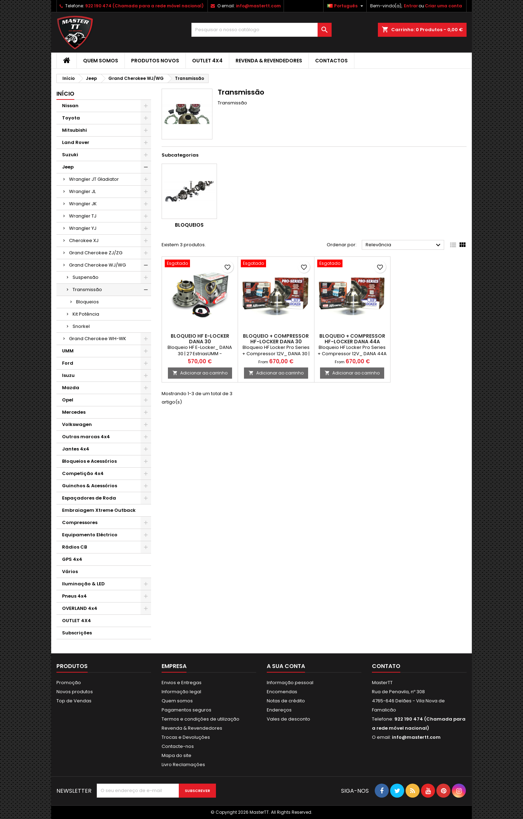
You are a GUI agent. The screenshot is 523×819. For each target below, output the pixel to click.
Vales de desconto (288, 719)
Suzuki (70, 154)
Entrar (411, 6)
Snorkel (81, 326)
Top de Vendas (73, 700)
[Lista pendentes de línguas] (346, 6)
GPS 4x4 (72, 559)
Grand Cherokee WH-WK (97, 338)
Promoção (68, 682)
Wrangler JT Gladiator (94, 179)
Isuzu (68, 375)
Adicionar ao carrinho (199, 373)
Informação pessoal (290, 682)
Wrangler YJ (82, 228)
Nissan (70, 105)
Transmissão (87, 289)
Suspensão (86, 277)
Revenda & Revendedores (269, 60)
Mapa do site (176, 755)
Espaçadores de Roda (89, 498)
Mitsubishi (74, 130)
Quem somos (100, 60)
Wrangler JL (82, 191)
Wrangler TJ (82, 216)
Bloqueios (87, 301)
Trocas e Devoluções (186, 737)
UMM (68, 350)
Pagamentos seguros (186, 710)
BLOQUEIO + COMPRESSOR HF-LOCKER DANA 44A (352, 338)
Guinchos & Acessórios (89, 485)
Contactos (331, 60)
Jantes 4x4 (75, 449)
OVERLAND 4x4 (79, 608)
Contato (386, 666)
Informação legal (181, 691)
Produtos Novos (155, 60)
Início (65, 94)
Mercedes (74, 412)
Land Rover (75, 142)
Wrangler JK (83, 203)
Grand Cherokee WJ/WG (97, 265)
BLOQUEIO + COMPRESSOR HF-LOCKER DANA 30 (276, 338)
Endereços (279, 710)
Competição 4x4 (83, 473)
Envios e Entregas (182, 682)
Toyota (71, 118)
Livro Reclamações (183, 764)
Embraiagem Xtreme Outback (99, 510)
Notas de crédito (286, 700)
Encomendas (282, 691)
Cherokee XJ (84, 240)
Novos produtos (74, 691)
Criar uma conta (443, 6)
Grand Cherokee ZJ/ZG (95, 252)
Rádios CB (74, 547)
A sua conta (286, 666)
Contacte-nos (178, 746)
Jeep (68, 167)
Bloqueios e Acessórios (89, 461)
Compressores (79, 522)
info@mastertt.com (258, 6)
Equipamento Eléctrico (89, 534)
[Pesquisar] (261, 30)
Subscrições (77, 632)
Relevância (404, 245)
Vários (70, 571)
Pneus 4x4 (74, 596)
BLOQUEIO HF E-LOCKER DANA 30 (200, 338)
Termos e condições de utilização (200, 719)
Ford (67, 363)
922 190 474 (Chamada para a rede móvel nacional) (144, 6)
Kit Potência (86, 314)
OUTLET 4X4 (207, 60)
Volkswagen (77, 424)
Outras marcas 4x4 (86, 436)
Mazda (70, 387)
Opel (67, 400)
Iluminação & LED (83, 583)
